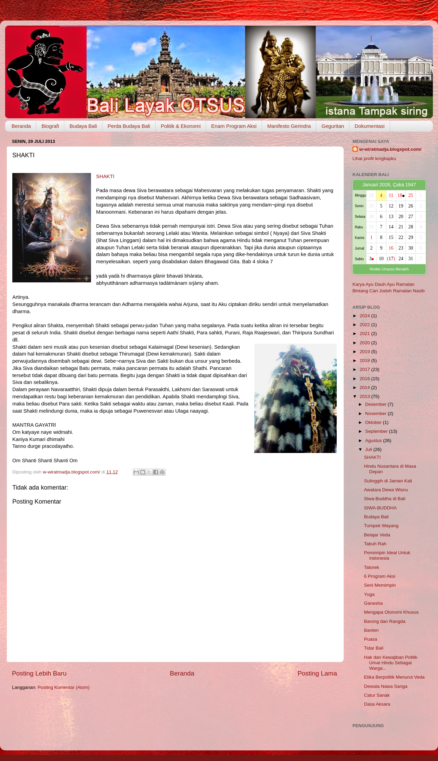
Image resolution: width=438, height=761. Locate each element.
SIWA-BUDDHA (380, 507)
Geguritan (332, 126)
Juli (369, 449)
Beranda (21, 126)
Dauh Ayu (385, 284)
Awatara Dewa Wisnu (386, 489)
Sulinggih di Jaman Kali (388, 480)
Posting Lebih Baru (39, 673)
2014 (365, 387)
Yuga (369, 594)
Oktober (374, 422)
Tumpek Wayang (381, 525)
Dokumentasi (370, 126)
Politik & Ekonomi (181, 126)
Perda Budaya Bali (128, 126)
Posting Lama (317, 673)
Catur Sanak (377, 695)
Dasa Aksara (377, 704)
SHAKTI (105, 176)
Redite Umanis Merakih (389, 269)
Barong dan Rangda (384, 621)
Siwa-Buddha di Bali (384, 498)
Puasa (370, 639)
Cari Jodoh (381, 290)
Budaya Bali (83, 126)
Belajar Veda (377, 534)
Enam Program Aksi (234, 126)
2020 (365, 342)
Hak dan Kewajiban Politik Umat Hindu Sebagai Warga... (390, 663)
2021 (365, 333)
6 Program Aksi (380, 576)
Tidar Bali (374, 648)
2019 (365, 351)
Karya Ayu (362, 284)
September (377, 431)
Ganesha (373, 603)
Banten (371, 630)
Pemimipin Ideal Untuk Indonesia (387, 555)
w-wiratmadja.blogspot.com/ (390, 149)
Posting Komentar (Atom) (64, 687)
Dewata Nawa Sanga (386, 686)
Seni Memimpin (380, 585)
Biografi (50, 126)
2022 (365, 324)
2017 (365, 369)
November (376, 413)
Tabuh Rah (375, 543)
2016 (365, 378)
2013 (365, 396)
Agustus (374, 440)
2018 (365, 360)
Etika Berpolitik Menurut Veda (394, 677)
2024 (365, 315)
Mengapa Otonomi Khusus (391, 612)
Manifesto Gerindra (289, 126)
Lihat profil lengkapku (374, 158)
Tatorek (371, 567)
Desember (376, 404)
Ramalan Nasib (409, 290)
